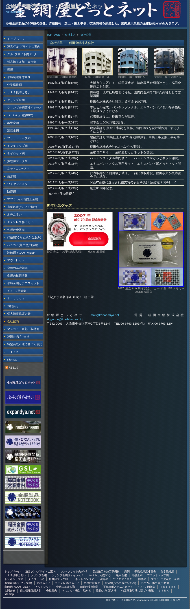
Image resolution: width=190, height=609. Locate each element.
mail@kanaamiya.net (105, 315)
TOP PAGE (53, 34)
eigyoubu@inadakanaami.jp (65, 319)
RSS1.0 (11, 367)
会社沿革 (86, 34)
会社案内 (70, 34)
